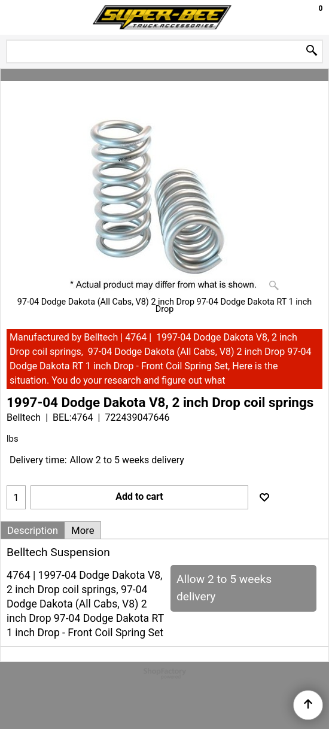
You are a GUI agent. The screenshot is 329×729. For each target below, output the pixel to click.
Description (32, 530)
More (83, 530)
